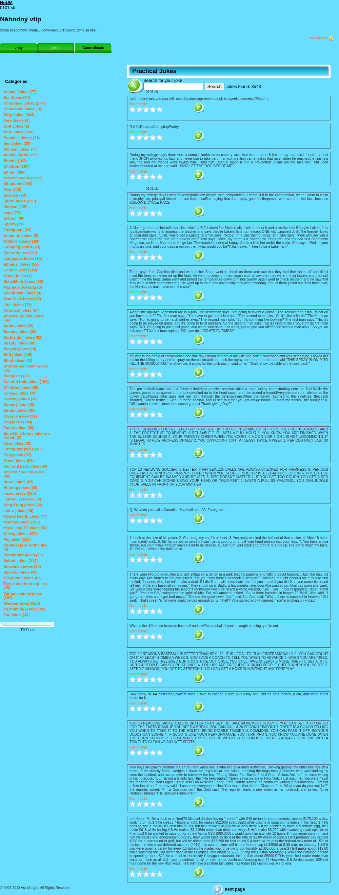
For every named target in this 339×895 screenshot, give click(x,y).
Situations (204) (18, 184)
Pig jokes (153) (17, 539)
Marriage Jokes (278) (22, 287)
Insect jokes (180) (19, 493)
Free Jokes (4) (16, 120)
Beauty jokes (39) (19, 343)
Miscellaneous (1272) (22, 178)
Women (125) (15, 207)
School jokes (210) (20, 561)
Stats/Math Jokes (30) (23, 281)
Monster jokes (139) (21, 522)
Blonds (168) (15, 161)
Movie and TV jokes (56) (25, 528)
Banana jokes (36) (20, 332)
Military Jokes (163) (21, 241)
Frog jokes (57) (17, 455)
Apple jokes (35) (18, 326)
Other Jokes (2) (17, 276)
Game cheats (93, 48)
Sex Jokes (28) (17, 143)
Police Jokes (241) (20, 253)
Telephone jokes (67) (22, 578)
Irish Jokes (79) (17, 305)
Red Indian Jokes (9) (22, 293)
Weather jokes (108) (21, 603)
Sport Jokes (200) (19, 201)
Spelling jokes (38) (20, 572)
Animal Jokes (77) (20, 92)
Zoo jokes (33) (16, 615)
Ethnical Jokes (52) (21, 264)
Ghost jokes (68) (18, 460)
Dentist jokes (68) (19, 410)
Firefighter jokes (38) (22, 449)
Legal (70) (12, 212)
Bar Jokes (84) (16, 97)
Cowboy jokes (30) (20, 399)
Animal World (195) (21, 155)
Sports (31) (13, 224)
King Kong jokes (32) (22, 505)
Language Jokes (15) (22, 258)
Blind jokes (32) (17, 360)
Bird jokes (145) (18, 355)
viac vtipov (322, 38)
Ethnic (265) (14, 172)
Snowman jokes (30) (22, 566)
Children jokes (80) (20, 387)
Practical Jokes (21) (21, 138)
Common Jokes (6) (20, 235)
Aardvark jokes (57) (21, 310)
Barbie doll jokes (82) (23, 337)
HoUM (6, 2)
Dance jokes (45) (18, 405)
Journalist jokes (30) (22, 499)
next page (229, 889)
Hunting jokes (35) (20, 488)
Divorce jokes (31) (20, 416)
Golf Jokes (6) (16, 126)
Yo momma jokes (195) (24, 609)
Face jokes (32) (17, 443)
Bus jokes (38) (16, 376)
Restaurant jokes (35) (23, 555)
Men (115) (12, 189)
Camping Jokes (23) (21, 247)
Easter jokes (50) (19, 428)
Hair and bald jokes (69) (25, 466)
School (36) (13, 218)
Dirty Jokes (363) (19, 115)
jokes (56, 48)
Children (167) (16, 166)
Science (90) (14, 195)
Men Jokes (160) (18, 132)
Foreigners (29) (17, 230)
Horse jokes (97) (18, 482)
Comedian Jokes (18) (22, 109)
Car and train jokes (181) (26, 382)
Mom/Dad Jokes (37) (22, 299)
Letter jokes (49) (18, 511)
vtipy (19, 48)
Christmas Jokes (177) (24, 103)
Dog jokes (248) (17, 422)
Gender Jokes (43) (20, 270)
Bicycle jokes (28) (19, 349)
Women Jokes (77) (20, 149)
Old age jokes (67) (20, 534)
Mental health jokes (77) (25, 516)
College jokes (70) (20, 393)
